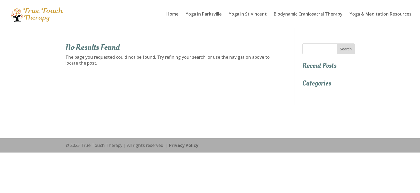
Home (172, 14)
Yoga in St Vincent (248, 14)
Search (346, 48)
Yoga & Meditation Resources (380, 14)
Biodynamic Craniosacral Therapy (308, 14)
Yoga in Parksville (204, 14)
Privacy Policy (183, 145)
